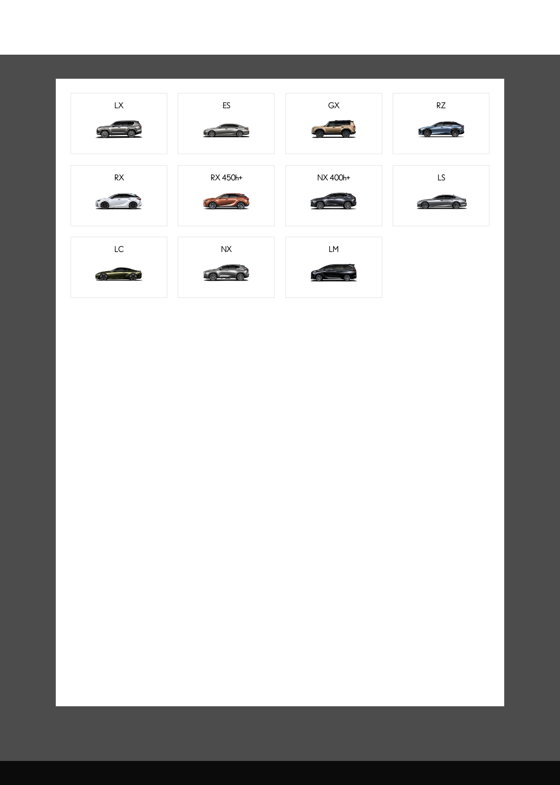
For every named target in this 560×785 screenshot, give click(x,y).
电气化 (231, 21)
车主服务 (334, 21)
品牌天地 (388, 21)
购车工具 (280, 21)
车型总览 (181, 21)
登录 (496, 21)
